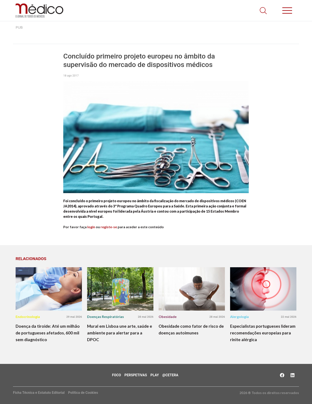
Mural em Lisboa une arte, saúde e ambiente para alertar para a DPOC (119, 333)
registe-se (109, 227)
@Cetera (170, 375)
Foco (116, 375)
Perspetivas (135, 375)
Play (154, 375)
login (91, 227)
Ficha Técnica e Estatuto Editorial (39, 393)
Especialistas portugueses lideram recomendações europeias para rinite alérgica (263, 333)
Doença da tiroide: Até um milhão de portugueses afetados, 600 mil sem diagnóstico (48, 333)
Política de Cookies (83, 393)
